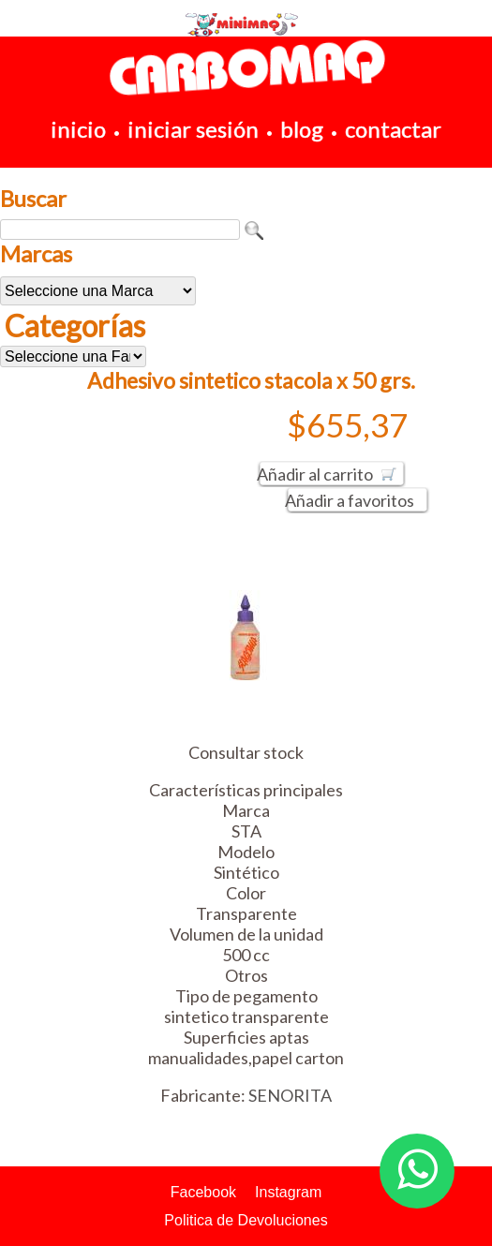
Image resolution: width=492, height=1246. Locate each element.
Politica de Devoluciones (245, 1220)
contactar (393, 128)
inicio (78, 128)
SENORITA (290, 1095)
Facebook (203, 1192)
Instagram (288, 1192)
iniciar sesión (193, 128)
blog (301, 128)
